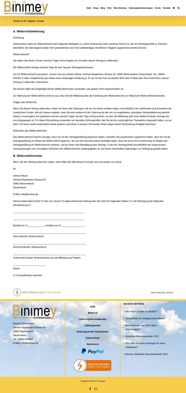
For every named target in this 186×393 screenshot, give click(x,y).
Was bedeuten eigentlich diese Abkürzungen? (141, 327)
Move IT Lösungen (98, 381)
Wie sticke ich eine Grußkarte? (141, 311)
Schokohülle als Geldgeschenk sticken (145, 318)
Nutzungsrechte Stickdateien (93, 331)
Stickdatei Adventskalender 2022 (142, 336)
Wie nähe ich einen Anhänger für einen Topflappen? (145, 345)
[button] (178, 8)
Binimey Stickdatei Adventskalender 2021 (146, 354)
